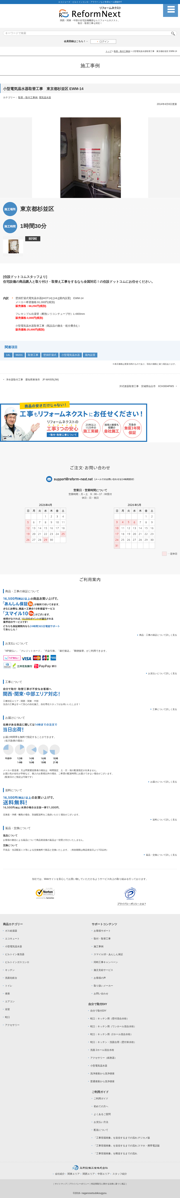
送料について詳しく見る (165, 819)
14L (8, 354)
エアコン (10, 1001)
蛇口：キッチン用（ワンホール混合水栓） (113, 1026)
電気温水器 (45, 97)
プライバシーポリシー (79, 1184)
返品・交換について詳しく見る (161, 855)
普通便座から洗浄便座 (102, 1081)
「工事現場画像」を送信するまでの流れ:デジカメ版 (122, 1137)
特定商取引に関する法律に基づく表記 (108, 1184)
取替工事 (33, 354)
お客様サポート (102, 930)
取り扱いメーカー (103, 985)
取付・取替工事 (102, 938)
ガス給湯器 (11, 930)
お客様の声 (100, 977)
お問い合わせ (101, 993)
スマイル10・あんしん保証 (108, 954)
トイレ (8, 985)
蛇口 (7, 1017)
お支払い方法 (101, 1122)
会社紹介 (60, 1173)
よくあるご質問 (102, 1114)
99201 (19, 354)
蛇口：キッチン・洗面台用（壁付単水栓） (113, 1042)
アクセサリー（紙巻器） (103, 1057)
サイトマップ (61, 1184)
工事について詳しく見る (165, 709)
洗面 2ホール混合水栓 (102, 1050)
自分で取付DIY (98, 1010)
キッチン (10, 970)
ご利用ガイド (101, 1098)
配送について (101, 1130)
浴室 (7, 1009)
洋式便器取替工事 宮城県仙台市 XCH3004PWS (146, 386)
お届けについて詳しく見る (163, 782)
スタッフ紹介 (119, 1173)
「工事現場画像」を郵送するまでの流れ (115, 1153)
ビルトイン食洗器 (14, 954)
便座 (7, 993)
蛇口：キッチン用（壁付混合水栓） (109, 1018)
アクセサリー (12, 1025)
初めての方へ (101, 1106)
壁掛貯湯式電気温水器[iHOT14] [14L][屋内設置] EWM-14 (49, 298)
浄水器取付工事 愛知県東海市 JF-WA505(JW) (32, 379)
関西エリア (89, 1173)
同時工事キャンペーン (106, 962)
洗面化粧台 (11, 977)
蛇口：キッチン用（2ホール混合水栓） (111, 1034)
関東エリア (74, 1173)
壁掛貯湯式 (49, 354)
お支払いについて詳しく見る (162, 673)
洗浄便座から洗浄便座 (102, 1073)
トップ (109, 51)
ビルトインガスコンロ (17, 962)
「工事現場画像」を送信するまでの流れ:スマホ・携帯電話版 (127, 1145)
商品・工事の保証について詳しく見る (158, 635)
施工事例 (98, 946)
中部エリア (104, 1173)
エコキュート (12, 938)
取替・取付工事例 (122, 51)
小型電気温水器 (70, 354)
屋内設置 (90, 354)
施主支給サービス (103, 970)
